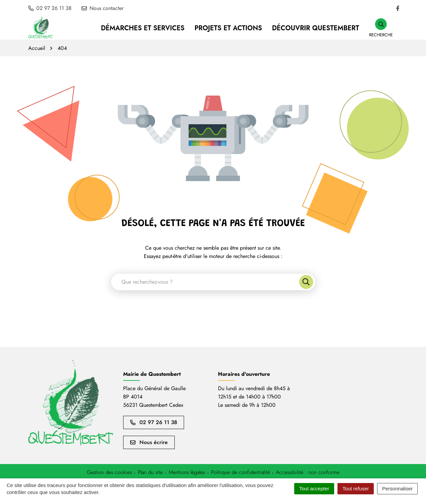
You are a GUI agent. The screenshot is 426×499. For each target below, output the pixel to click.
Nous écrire (149, 442)
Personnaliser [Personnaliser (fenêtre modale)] (397, 488)
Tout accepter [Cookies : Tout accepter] (314, 488)
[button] (381, 28)
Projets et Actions (228, 28)
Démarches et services (142, 28)
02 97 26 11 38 (153, 422)
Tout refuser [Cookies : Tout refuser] (355, 488)
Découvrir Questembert (315, 28)
